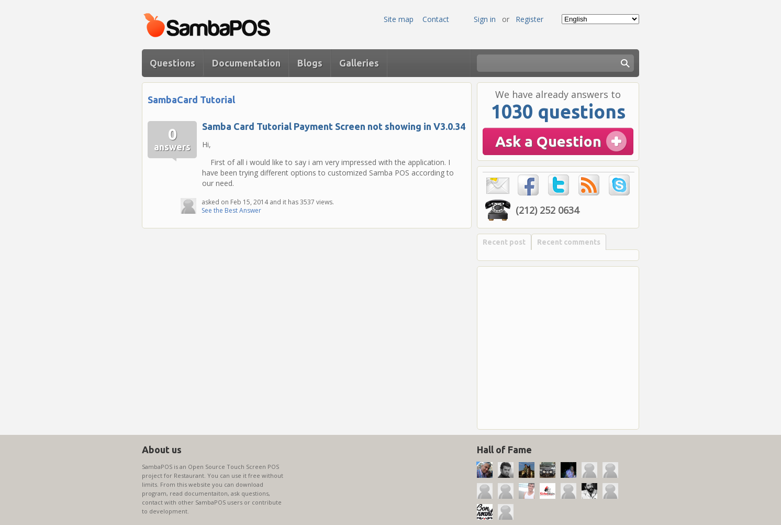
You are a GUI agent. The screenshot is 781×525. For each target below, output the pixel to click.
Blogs (309, 63)
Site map (399, 19)
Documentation (246, 63)
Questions (172, 63)
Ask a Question (548, 141)
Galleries (359, 63)
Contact (435, 19)
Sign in (485, 19)
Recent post (504, 242)
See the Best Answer (231, 210)
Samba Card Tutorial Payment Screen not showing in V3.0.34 (333, 126)
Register (529, 19)
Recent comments (568, 242)
